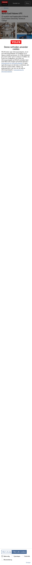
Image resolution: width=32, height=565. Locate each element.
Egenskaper (15, 556)
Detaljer (28, 562)
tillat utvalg (6, 552)
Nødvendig (5, 556)
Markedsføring (6, 560)
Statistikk (26, 556)
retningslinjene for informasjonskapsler (11, 63)
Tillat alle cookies (19, 552)
